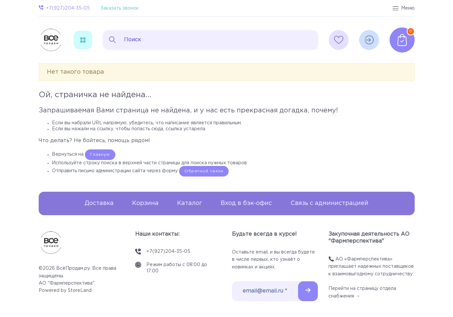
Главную (100, 154)
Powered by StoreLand (65, 291)
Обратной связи (203, 171)
